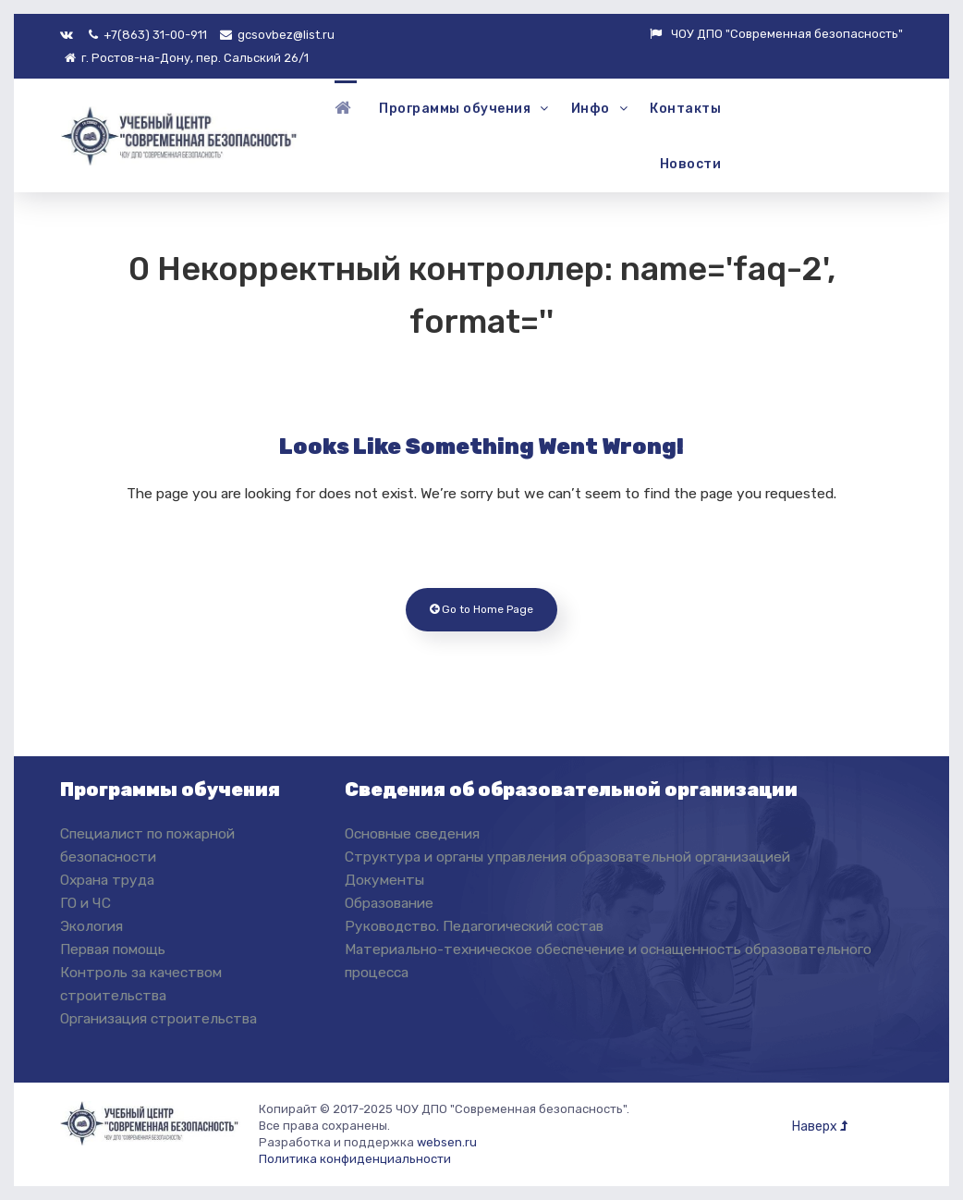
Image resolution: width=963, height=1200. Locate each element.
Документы (384, 879)
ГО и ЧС (85, 903)
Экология (91, 926)
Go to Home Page (481, 609)
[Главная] (346, 108)
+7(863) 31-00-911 (148, 35)
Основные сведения (412, 833)
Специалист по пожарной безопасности (147, 845)
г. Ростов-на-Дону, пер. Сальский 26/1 (187, 58)
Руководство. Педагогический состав (474, 926)
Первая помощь (112, 949)
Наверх (819, 1126)
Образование (389, 903)
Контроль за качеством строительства (141, 983)
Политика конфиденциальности (355, 1159)
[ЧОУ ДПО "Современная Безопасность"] (180, 133)
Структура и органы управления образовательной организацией (567, 856)
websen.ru (447, 1142)
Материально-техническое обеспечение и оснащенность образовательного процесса (608, 960)
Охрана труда (107, 879)
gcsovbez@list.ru (277, 35)
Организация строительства (158, 1018)
